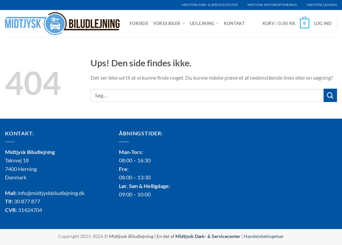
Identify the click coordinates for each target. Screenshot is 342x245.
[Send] (330, 95)
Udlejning (204, 23)
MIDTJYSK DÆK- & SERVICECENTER (209, 5)
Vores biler (169, 23)
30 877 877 (27, 201)
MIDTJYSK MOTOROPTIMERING (272, 5)
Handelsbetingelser (264, 236)
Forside (139, 23)
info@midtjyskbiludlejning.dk (51, 193)
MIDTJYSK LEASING (322, 5)
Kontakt (234, 23)
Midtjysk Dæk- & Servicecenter (207, 236)
